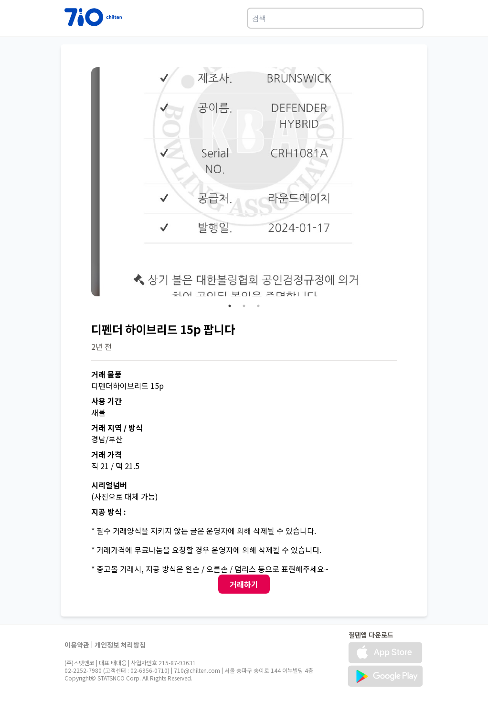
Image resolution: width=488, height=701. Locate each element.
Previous (84, 183)
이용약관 (76, 644)
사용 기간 (106, 401)
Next (404, 183)
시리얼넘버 (109, 485)
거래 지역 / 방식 (117, 427)
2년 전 (101, 346)
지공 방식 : (108, 511)
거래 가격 (106, 454)
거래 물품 (106, 374)
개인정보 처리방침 (120, 644)
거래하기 (244, 584)
